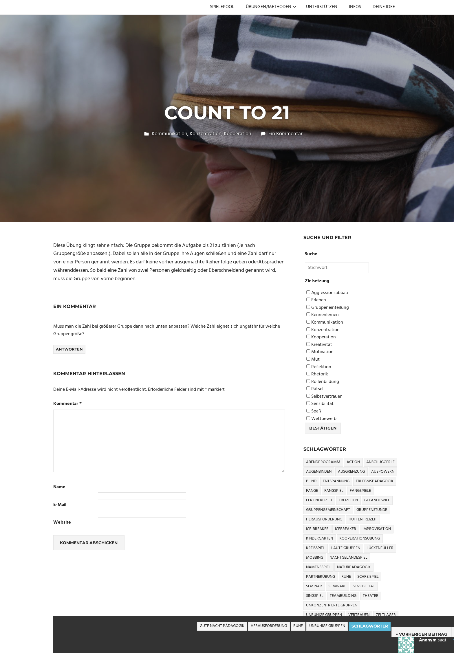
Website (62, 522)
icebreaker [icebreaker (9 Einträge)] (345, 529)
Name (59, 487)
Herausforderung (269, 626)
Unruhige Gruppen (327, 626)
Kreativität (319, 344)
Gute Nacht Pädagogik (222, 626)
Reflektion (318, 367)
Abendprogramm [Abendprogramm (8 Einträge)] (323, 462)
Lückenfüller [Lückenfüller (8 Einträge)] (380, 548)
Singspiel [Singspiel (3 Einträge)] (314, 596)
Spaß (313, 411)
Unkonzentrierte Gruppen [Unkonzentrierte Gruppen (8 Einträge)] (331, 605)
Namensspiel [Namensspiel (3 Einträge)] (318, 567)
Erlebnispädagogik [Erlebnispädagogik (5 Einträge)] (374, 481)
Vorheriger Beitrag (423, 634)
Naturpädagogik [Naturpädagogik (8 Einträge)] (354, 567)
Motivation (320, 352)
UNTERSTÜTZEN (321, 7)
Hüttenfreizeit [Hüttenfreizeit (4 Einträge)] (363, 519)
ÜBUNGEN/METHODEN (271, 7)
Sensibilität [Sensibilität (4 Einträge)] (364, 586)
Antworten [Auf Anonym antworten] (69, 349)
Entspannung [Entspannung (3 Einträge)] (336, 481)
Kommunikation (169, 134)
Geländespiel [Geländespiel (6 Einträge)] (377, 500)
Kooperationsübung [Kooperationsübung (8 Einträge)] (359, 538)
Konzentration (205, 134)
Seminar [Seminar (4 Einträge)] (314, 586)
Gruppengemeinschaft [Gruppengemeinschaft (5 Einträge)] (328, 510)
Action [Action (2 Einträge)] (353, 462)
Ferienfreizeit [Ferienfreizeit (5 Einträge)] (319, 500)
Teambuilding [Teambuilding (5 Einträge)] (343, 596)
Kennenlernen (322, 315)
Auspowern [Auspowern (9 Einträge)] (382, 471)
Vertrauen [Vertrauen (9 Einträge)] (358, 615)
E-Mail (59, 505)
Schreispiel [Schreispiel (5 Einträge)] (368, 576)
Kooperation (237, 134)
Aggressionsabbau (327, 293)
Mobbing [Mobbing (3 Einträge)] (314, 557)
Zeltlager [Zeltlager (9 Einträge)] (386, 615)
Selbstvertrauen (324, 396)
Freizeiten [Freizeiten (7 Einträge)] (348, 500)
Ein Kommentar (285, 134)
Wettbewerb (321, 419)
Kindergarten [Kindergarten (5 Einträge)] (319, 538)
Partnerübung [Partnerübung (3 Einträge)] (320, 576)
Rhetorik (317, 374)
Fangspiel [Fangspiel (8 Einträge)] (333, 490)
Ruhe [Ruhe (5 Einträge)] (346, 576)
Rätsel (314, 389)
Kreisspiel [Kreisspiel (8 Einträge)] (315, 548)
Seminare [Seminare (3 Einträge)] (337, 586)
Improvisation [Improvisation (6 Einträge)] (377, 529)
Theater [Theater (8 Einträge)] (370, 596)
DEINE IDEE (384, 7)
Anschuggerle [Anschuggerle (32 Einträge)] (380, 462)
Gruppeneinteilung (327, 307)
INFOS (355, 7)
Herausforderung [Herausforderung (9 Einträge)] (324, 519)
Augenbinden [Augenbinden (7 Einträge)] (319, 471)
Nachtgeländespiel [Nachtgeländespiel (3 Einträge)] (348, 557)
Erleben (316, 300)
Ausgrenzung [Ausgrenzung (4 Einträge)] (351, 471)
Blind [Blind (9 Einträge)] (311, 481)
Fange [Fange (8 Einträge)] (312, 490)
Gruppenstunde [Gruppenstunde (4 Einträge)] (371, 510)
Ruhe (298, 626)
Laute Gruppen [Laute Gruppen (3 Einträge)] (345, 548)
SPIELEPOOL (222, 7)
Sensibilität (320, 404)
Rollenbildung (322, 382)
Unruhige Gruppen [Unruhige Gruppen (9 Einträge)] (324, 615)
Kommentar (67, 404)
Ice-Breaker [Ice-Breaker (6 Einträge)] (317, 529)
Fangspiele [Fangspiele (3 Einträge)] (360, 490)
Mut (313, 359)
